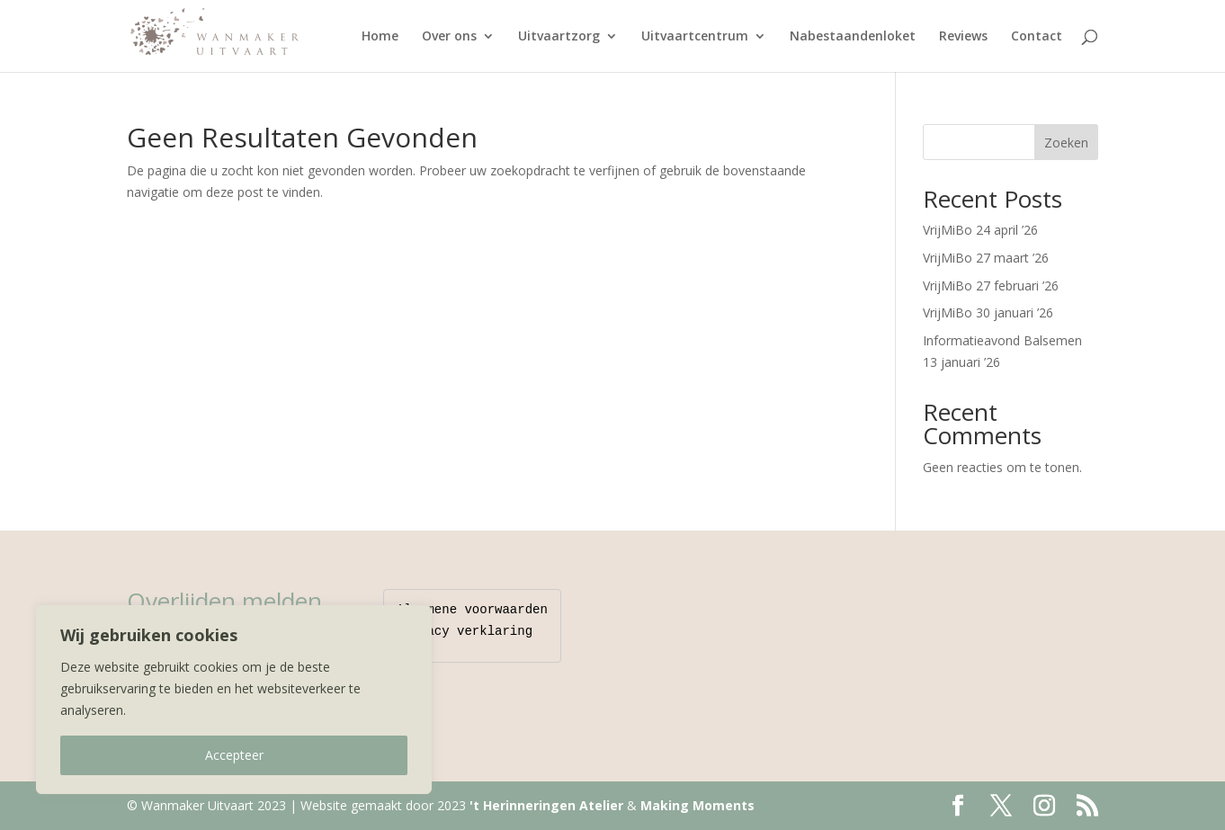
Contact (1036, 37)
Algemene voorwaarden (472, 610)
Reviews (963, 37)
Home (380, 37)
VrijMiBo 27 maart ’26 (986, 257)
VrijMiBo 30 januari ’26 (988, 312)
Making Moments (697, 805)
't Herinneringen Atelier (546, 805)
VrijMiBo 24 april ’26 (980, 229)
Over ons (449, 37)
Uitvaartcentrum (694, 37)
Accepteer (234, 754)
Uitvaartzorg (559, 37)
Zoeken (1066, 142)
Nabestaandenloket (853, 37)
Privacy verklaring (464, 631)
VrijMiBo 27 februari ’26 (991, 285)
